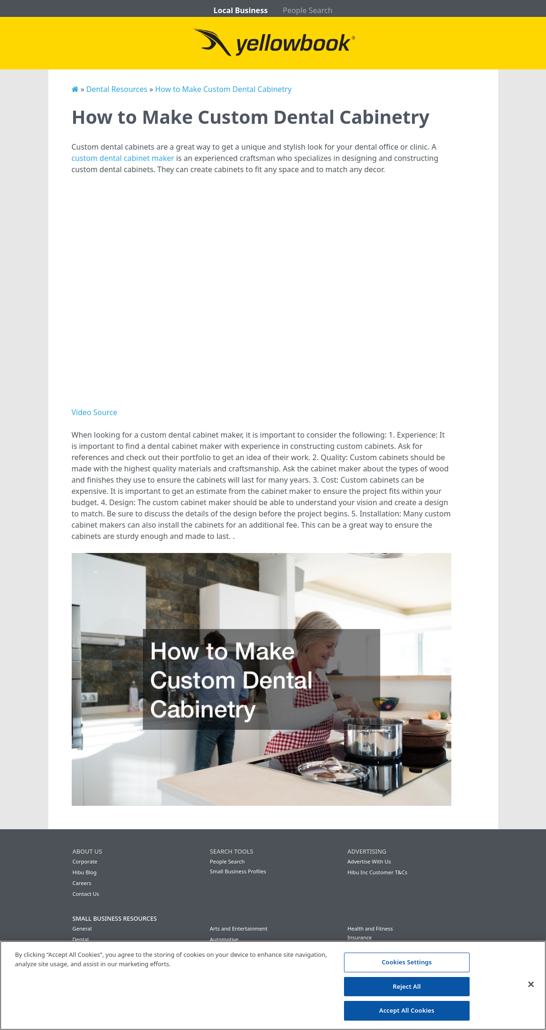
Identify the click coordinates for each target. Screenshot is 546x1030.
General (82, 928)
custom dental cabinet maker (123, 158)
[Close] (531, 984)
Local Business (241, 10)
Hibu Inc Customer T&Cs (377, 872)
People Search (307, 10)
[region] (273, 985)
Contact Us (86, 893)
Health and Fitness (370, 928)
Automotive (224, 939)
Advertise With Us (369, 861)
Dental (81, 939)
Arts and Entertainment (239, 928)
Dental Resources (117, 89)
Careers (82, 882)
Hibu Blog (85, 872)
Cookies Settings (406, 962)
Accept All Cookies (406, 1010)
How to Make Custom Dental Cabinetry (223, 89)
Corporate (85, 861)
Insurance (359, 937)
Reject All (407, 986)
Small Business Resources (115, 918)
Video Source (95, 412)
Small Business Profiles (238, 871)
